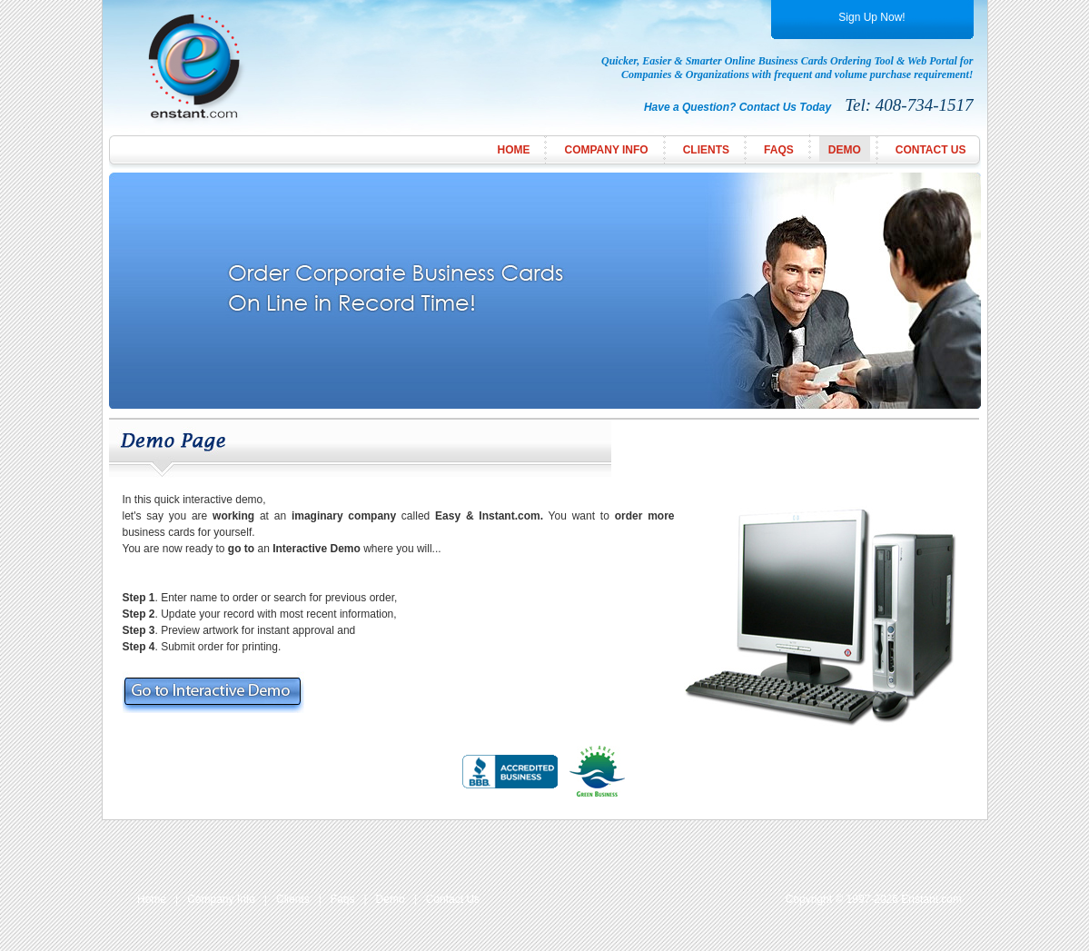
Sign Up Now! (871, 17)
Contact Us (931, 150)
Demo (844, 150)
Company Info (606, 150)
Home (513, 150)
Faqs (343, 899)
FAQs (779, 150)
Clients (706, 150)
